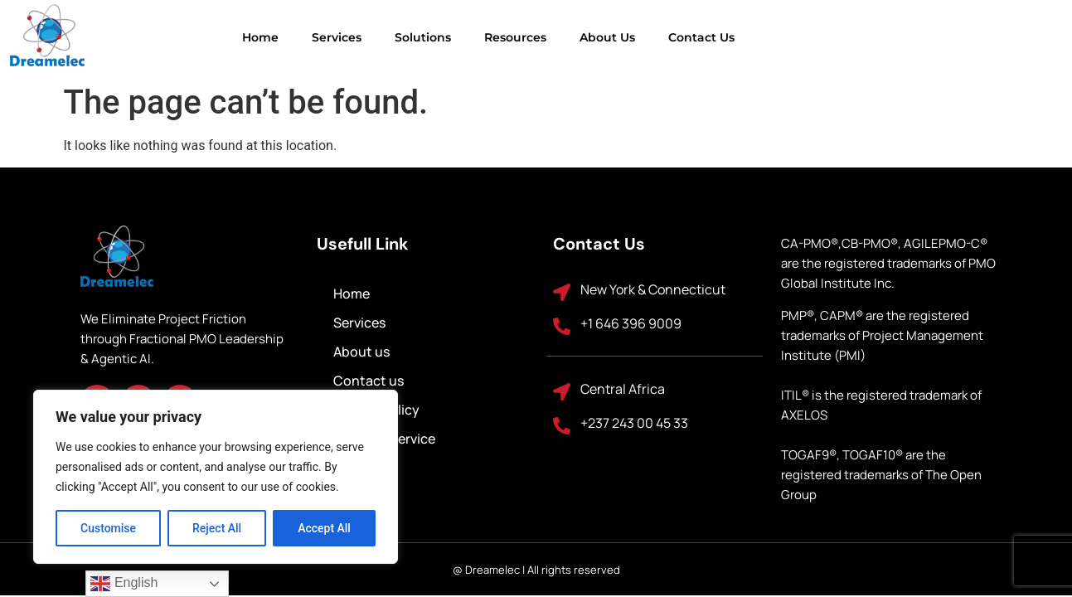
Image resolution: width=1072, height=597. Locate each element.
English (124, 584)
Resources (441, 37)
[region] (215, 477)
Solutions (348, 37)
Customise (108, 528)
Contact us (627, 37)
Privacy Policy (376, 409)
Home (185, 37)
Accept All (324, 528)
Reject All (216, 528)
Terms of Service (384, 439)
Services (262, 37)
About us (532, 37)
